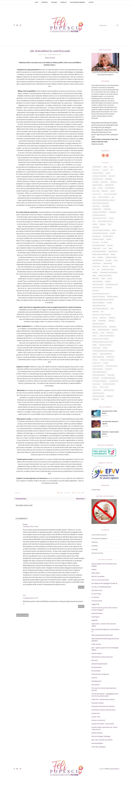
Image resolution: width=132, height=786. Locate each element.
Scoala (94, 335)
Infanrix (95, 272)
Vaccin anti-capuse (111, 366)
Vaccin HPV (108, 369)
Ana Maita (112, 176)
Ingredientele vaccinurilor (108, 272)
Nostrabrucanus (96, 667)
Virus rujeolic (96, 390)
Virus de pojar (104, 387)
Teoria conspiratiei (106, 354)
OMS (112, 308)
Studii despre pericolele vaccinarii (103, 351)
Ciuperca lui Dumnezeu (99, 212)
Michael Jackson (112, 296)
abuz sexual (96, 170)
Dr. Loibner (104, 242)
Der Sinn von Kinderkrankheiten (101, 587)
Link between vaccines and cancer (102, 657)
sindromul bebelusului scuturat (102, 342)
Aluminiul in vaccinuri (99, 176)
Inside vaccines (96, 644)
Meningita (95, 290)
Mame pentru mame (112, 284)
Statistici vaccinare (105, 345)
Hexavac (113, 266)
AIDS (111, 170)
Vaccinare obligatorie (108, 378)
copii (93, 221)
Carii (93, 197)
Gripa (115, 260)
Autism (100, 188)
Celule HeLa (96, 206)
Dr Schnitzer (95, 597)
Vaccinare (54, 2)
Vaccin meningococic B (99, 372)
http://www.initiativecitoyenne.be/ (102, 635)
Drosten (109, 245)
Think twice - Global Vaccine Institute (103, 699)
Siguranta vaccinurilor (106, 335)
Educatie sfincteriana (99, 251)
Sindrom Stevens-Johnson (100, 338)
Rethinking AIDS (96, 681)
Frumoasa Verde (96, 601)
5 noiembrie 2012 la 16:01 (30, 526)
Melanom (109, 287)
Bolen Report (95, 573)
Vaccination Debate (97, 703)
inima (94, 275)
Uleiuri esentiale (97, 366)
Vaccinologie (113, 381)
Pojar (94, 320)
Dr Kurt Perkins (96, 594)
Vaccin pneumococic (98, 375)
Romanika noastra (104, 329)
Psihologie (112, 326)
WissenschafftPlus (97, 743)
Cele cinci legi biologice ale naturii (103, 200)
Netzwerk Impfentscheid (99, 664)
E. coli (104, 248)
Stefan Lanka (96, 348)
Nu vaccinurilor (96, 671)
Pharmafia (112, 317)
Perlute (94, 317)
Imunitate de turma (108, 269)
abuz (111, 167)
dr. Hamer (95, 242)
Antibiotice (108, 179)
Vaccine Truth (95, 717)
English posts (113, 251)
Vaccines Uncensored (98, 720)
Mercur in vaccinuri (98, 296)
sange (102, 332)
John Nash (95, 278)
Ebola (110, 248)
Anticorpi (95, 182)
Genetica (100, 257)
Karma (103, 278)
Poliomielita (102, 320)
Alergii (108, 173)
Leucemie (107, 281)
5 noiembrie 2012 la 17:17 (30, 598)
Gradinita (109, 260)
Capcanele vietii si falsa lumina (109, 412)
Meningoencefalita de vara (100, 293)
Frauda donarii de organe (100, 254)
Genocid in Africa (111, 257)
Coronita (102, 224)
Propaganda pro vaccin (99, 326)
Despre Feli (63, 2)
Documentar (96, 236)
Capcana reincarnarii (110, 194)
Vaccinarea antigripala (99, 381)
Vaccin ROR (110, 375)
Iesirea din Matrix (96, 613)
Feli (24, 595)
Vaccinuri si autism (109, 384)
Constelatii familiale (99, 215)
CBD (112, 197)
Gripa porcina (96, 263)
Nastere (109, 302)
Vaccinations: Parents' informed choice (103, 710)
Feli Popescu (43, 54)
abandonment (96, 167)
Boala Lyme (95, 191)
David (109, 224)
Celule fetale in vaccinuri (100, 203)
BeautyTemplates (114, 769)
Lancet (110, 278)
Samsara (114, 329)
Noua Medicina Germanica (77, 2)
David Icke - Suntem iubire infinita (110, 433)
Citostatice (107, 209)
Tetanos (95, 360)
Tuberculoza (96, 363)
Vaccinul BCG (96, 384)
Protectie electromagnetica (100, 674)
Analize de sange (97, 179)
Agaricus (105, 170)
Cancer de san (96, 194)
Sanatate (95, 332)
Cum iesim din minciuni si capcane (110, 422)
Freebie (113, 254)
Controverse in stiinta (99, 218)
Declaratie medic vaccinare (100, 230)
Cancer (112, 191)
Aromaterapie (109, 185)
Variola (94, 387)
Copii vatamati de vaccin (105, 221)
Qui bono (94, 678)
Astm (94, 188)
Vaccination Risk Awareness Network (103, 706)
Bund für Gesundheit (97, 576)
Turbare (105, 363)
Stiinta (105, 348)
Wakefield (110, 396)
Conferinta (112, 212)
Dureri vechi (96, 248)
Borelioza (105, 191)
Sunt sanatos (95, 684)
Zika (102, 399)
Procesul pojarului (98, 323)
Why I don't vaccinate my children (101, 740)
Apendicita (113, 182)
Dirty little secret (96, 590)
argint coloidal (97, 185)
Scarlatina (110, 332)
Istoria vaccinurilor (104, 275)
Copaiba (111, 218)
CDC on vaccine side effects (100, 580)
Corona (94, 224)
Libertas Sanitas (96, 653)
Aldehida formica (97, 173)
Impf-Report (95, 617)
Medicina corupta (97, 287)
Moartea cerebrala (98, 302)
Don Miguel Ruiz (108, 236)
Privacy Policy (95, 489)
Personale (103, 317)
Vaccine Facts (95, 713)
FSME (93, 257)
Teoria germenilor (98, 357)
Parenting (45, 2)
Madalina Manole (97, 284)
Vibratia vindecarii (96, 733)
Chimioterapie (96, 209)
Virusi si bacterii (109, 390)
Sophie (94, 345)
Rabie (94, 329)
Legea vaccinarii (97, 281)
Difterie (112, 233)
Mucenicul (94, 660)
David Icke (95, 227)
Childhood (105, 206)
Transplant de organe (107, 360)
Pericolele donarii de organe (101, 314)
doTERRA (108, 239)
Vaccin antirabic (97, 369)
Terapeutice (110, 357)
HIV (93, 269)
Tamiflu (94, 354)
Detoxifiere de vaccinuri (100, 233)
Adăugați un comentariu (22, 615)
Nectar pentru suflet (99, 305)
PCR (102, 311)
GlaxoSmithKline (97, 260)
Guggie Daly (95, 604)
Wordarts (95, 399)
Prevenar (111, 320)
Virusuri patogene (98, 393)
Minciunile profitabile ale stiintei (102, 299)
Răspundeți (81, 587)
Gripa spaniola (107, 263)
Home (36, 2)
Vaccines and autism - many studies (102, 724)
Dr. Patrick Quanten (98, 245)
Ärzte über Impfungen (98, 747)
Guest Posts (96, 266)
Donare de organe (98, 239)
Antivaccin (104, 182)
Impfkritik (94, 620)
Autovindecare (109, 188)
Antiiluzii (93, 569)
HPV (98, 269)
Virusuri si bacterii (98, 396)
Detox (114, 230)
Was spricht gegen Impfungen (100, 736)
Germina (52, 58)
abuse (105, 167)
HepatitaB (105, 266)
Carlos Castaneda (103, 197)
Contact (91, 2)
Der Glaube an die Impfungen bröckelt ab (104, 583)
